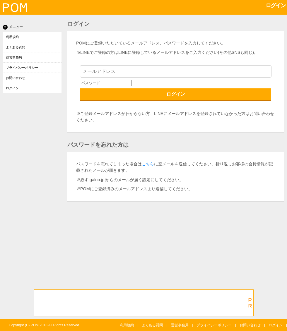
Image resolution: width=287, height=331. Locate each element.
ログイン (12, 88)
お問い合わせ (15, 78)
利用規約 (12, 37)
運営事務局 (14, 57)
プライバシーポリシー (22, 67)
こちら (148, 164)
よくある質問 (15, 47)
